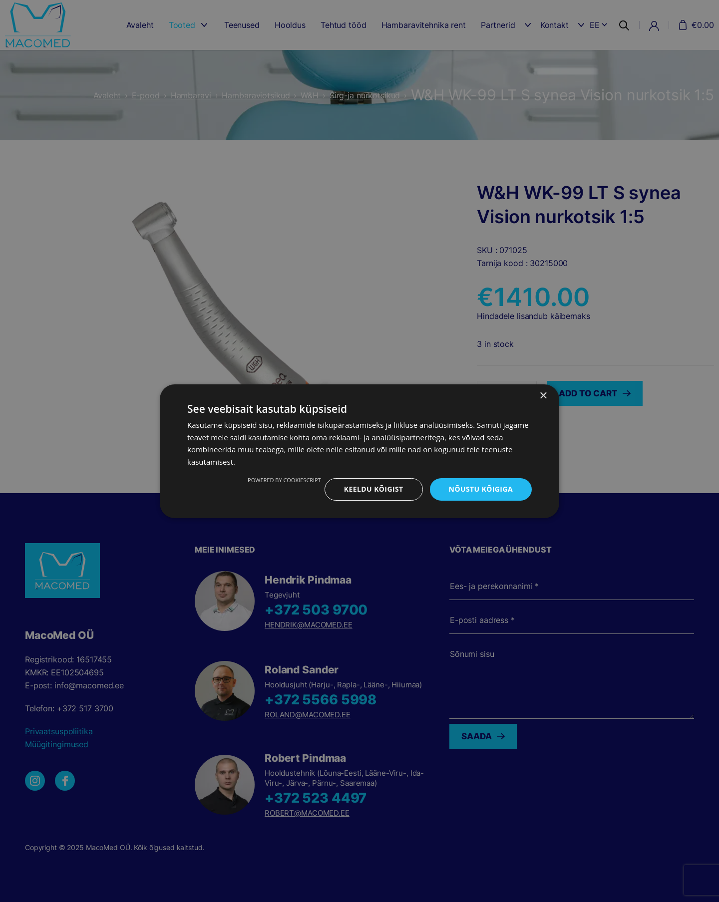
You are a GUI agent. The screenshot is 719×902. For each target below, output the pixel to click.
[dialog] (359, 451)
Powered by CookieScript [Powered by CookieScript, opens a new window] (284, 480)
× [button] (543, 395)
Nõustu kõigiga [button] (481, 489)
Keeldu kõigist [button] (373, 489)
